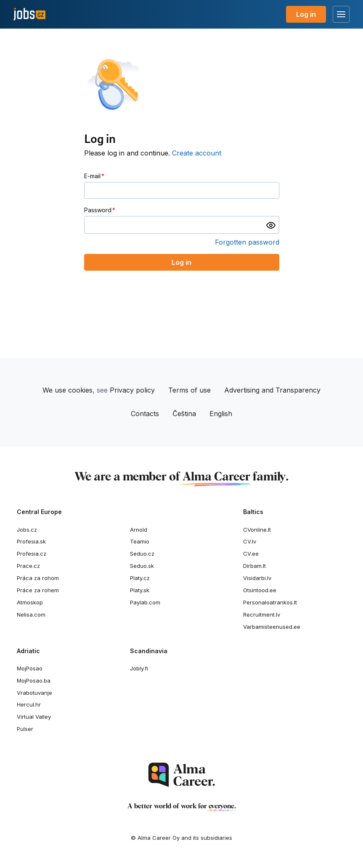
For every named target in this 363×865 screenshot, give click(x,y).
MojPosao (29, 668)
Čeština (184, 413)
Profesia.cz (31, 553)
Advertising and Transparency (272, 390)
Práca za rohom (38, 578)
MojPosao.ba (33, 680)
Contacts (145, 413)
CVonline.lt (257, 529)
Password (97, 210)
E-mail (92, 175)
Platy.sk (139, 590)
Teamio (139, 541)
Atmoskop (30, 602)
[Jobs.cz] (29, 14)
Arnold (138, 529)
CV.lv (249, 541)
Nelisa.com (31, 614)
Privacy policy (132, 390)
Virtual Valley (34, 716)
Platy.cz (140, 578)
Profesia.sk (31, 541)
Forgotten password (247, 242)
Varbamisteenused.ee (271, 626)
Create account (196, 153)
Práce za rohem (38, 590)
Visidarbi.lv (257, 578)
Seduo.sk (142, 565)
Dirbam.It (254, 565)
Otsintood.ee (259, 590)
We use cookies (67, 390)
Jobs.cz (27, 529)
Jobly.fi (139, 668)
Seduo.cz (142, 553)
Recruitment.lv (261, 614)
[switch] (270, 225)
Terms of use (189, 390)
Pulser (25, 728)
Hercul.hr (29, 704)
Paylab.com (145, 602)
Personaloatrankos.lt (270, 602)
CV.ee (251, 553)
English (220, 413)
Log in (306, 14)
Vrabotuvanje (34, 692)
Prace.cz (28, 565)
